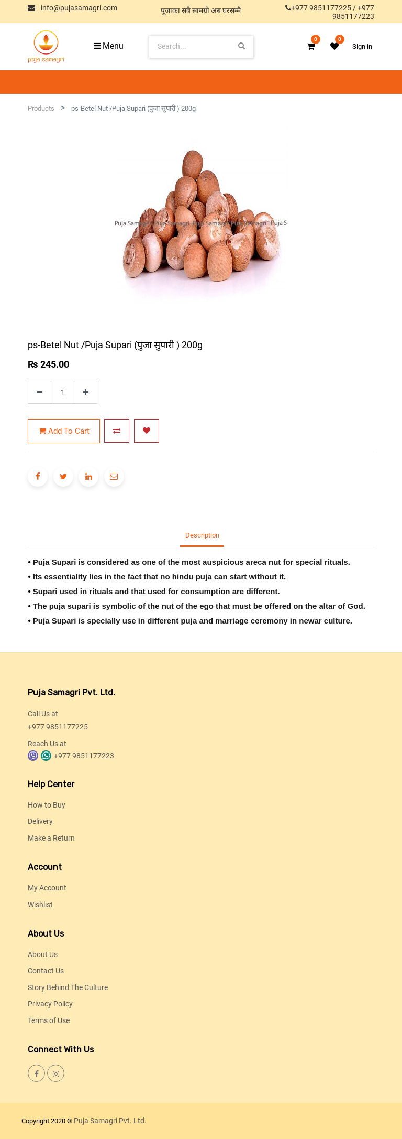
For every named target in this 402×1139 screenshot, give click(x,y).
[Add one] (85, 392)
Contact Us (46, 970)
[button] (116, 431)
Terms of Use (49, 1020)
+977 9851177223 (353, 12)
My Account (47, 888)
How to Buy (46, 805)
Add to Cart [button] (64, 431)
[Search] (241, 46)
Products (41, 108)
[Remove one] (39, 392)
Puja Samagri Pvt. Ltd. (110, 1120)
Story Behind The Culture (68, 987)
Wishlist (40, 904)
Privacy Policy (50, 1004)
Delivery (40, 821)
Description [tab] (202, 535)
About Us (43, 954)
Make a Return (51, 838)
